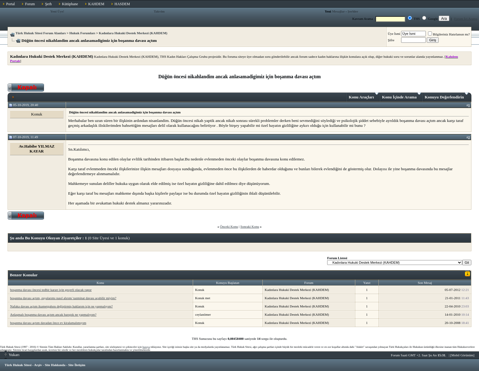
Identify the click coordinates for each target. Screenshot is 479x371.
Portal (10, 4)
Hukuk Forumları (82, 33)
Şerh (48, 4)
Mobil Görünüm (463, 355)
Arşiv (38, 365)
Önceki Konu (229, 226)
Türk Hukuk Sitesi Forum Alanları (41, 33)
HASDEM (122, 4)
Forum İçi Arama (465, 18)
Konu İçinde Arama (401, 96)
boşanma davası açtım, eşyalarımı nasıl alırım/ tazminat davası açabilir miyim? (63, 298)
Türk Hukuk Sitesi (18, 365)
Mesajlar (338, 11)
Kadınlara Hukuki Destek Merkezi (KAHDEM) (133, 33)
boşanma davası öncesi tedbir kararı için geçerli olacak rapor (51, 290)
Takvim (159, 11)
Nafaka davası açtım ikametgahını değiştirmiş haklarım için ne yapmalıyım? (61, 306)
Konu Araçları (363, 96)
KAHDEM (96, 4)
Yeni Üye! (57, 11)
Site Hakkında (55, 365)
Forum (30, 4)
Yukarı (12, 354)
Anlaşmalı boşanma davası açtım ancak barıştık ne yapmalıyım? (53, 314)
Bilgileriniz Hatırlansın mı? (449, 34)
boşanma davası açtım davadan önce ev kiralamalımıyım (48, 323)
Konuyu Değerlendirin (446, 96)
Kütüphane (70, 4)
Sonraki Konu (249, 226)
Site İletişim (76, 365)
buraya (146, 346)
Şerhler (353, 11)
